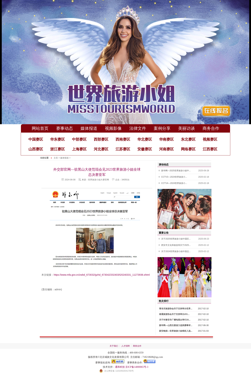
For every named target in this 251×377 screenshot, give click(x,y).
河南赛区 (166, 149)
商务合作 (211, 128)
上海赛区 (79, 149)
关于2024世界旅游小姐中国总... (176, 251)
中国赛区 (35, 139)
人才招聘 (125, 346)
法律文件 (137, 128)
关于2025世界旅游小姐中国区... (176, 239)
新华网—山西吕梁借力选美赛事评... (175, 325)
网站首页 (40, 128)
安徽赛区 (144, 149)
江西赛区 (210, 149)
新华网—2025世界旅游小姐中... (176, 170)
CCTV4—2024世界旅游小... (174, 183)
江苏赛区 (123, 149)
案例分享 (162, 128)
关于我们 (114, 346)
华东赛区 (57, 139)
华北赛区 (144, 139)
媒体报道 (89, 128)
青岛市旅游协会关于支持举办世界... (175, 308)
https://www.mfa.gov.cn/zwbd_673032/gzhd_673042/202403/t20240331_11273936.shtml (102, 274)
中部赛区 (79, 139)
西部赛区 (101, 139)
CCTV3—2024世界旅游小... (174, 177)
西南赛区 (123, 139)
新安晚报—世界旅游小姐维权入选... (175, 331)
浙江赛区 (57, 149)
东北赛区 (188, 139)
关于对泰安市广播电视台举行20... (174, 320)
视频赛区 (210, 139)
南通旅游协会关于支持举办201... (174, 314)
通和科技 (120, 367)
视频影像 (113, 128)
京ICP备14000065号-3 (136, 367)
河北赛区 (101, 149)
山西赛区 (35, 149)
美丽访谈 (186, 128)
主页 (56, 158)
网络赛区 (188, 149)
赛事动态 (64, 128)
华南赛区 (166, 139)
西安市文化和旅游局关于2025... (176, 245)
